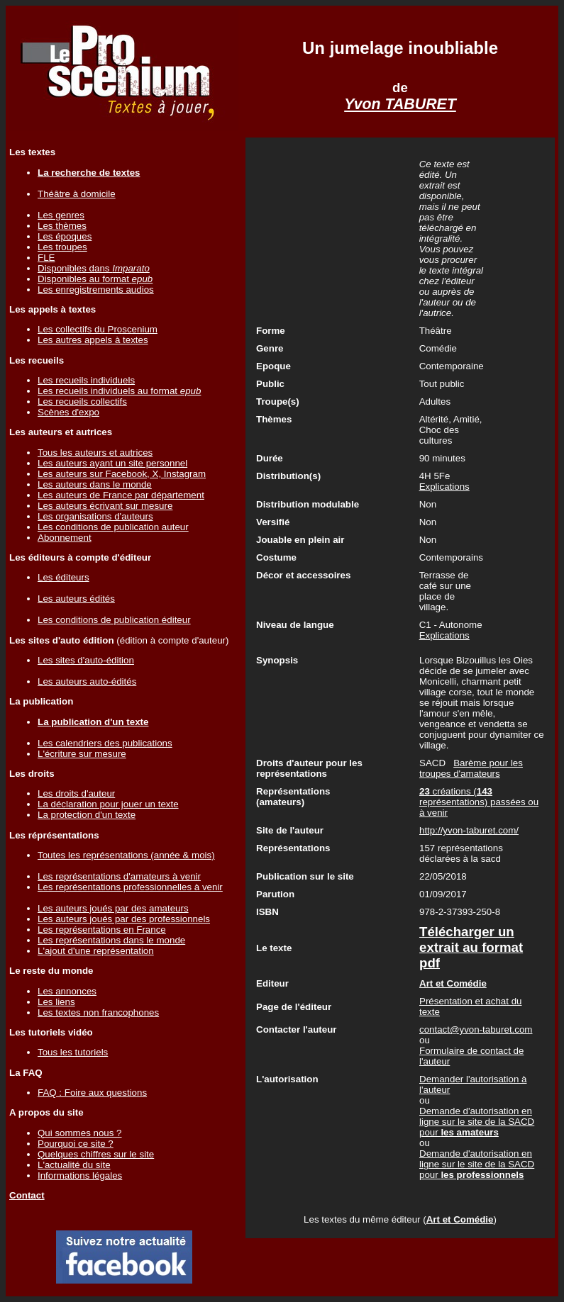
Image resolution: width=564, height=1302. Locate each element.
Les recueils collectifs (82, 401)
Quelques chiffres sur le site (96, 1154)
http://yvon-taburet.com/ (469, 830)
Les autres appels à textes (93, 340)
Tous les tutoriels (73, 1052)
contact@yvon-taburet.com (475, 1029)
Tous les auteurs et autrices (95, 452)
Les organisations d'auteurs (95, 516)
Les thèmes (62, 225)
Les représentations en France (102, 929)
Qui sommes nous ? (80, 1133)
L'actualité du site (74, 1165)
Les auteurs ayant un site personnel (112, 463)
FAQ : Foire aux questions (92, 1092)
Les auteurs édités (76, 598)
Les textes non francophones (98, 1012)
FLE (46, 257)
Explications (444, 486)
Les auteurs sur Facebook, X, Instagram (122, 473)
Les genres (61, 215)
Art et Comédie (460, 1219)
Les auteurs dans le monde (95, 484)
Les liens (56, 1002)
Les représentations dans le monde (111, 940)
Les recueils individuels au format (119, 391)
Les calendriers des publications (105, 743)
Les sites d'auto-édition (86, 660)
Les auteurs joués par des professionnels (124, 919)
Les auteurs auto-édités (87, 681)
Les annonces (67, 991)
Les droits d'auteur (76, 793)
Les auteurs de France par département (121, 495)
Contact (27, 1195)
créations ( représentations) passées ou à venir (478, 802)
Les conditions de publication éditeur (114, 619)
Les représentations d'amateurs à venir (119, 876)
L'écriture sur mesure (82, 753)
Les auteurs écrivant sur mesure (105, 505)
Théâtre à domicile (77, 194)
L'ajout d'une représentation (96, 950)
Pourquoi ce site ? (76, 1143)
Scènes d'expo (68, 412)
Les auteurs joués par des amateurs (113, 908)
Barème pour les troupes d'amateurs (471, 768)
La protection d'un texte (87, 814)
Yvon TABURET (400, 104)
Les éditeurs (63, 577)
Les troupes (62, 247)
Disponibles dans (94, 268)
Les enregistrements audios (96, 289)
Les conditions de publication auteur (113, 527)
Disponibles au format (95, 279)
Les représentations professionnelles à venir (130, 887)
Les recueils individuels (86, 380)
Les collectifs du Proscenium (97, 329)
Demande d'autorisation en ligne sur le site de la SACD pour (476, 1122)
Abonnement (65, 537)
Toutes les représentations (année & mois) (126, 855)
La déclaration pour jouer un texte (108, 804)
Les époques (65, 236)
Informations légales (80, 1175)
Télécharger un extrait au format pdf (471, 947)
